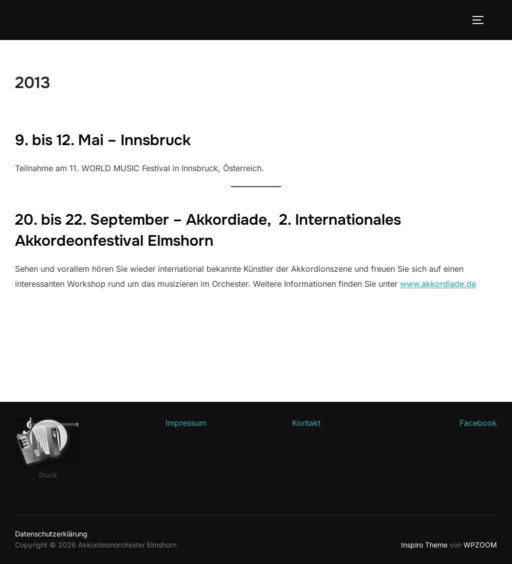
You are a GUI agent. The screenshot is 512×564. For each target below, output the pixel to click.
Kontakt (306, 423)
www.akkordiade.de (438, 284)
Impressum (186, 423)
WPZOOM (480, 544)
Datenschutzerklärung (51, 533)
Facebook (478, 423)
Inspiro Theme (424, 544)
